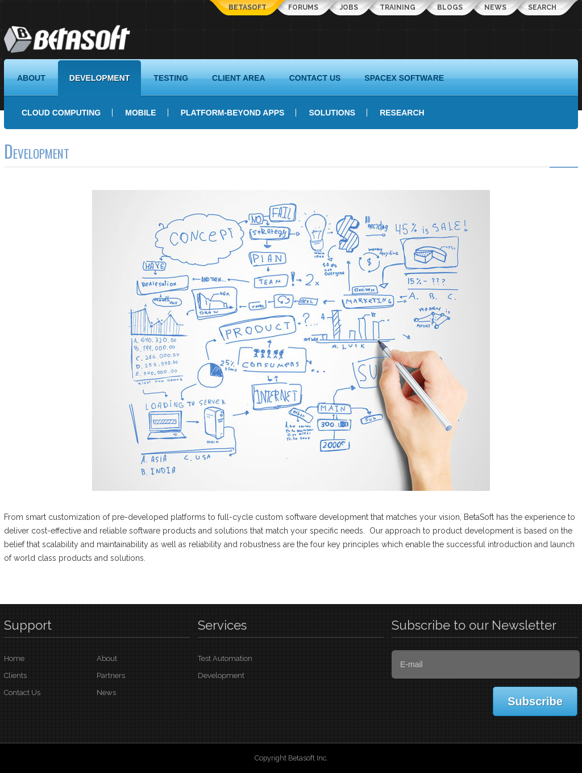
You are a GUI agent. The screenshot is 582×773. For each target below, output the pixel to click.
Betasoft (247, 7)
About (107, 658)
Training (397, 7)
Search (542, 7)
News (495, 7)
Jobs (349, 7)
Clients (15, 675)
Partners (111, 675)
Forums (303, 7)
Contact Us (22, 692)
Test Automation (225, 658)
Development (221, 675)
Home (14, 658)
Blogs (450, 7)
